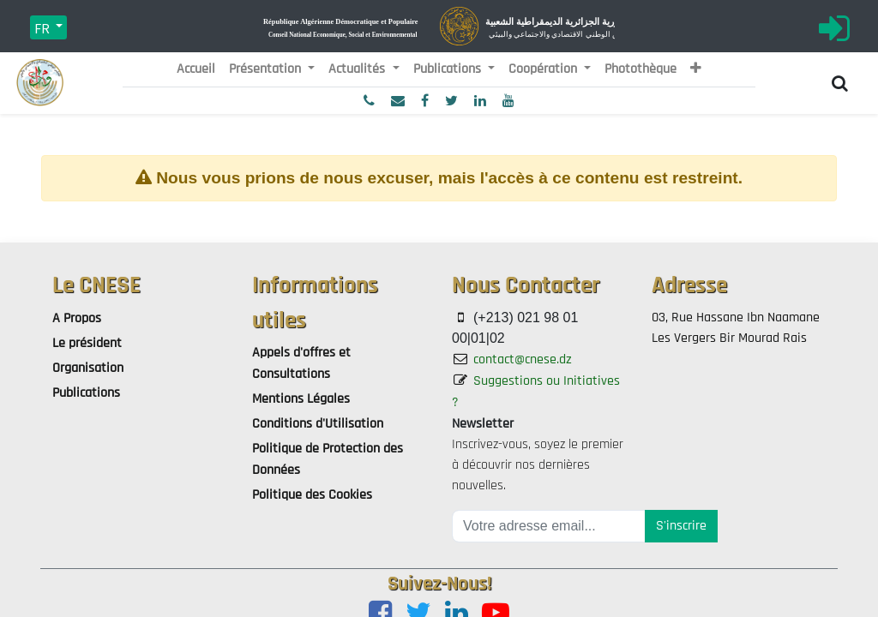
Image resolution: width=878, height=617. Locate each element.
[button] (695, 69)
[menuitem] (196, 69)
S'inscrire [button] (681, 526)
